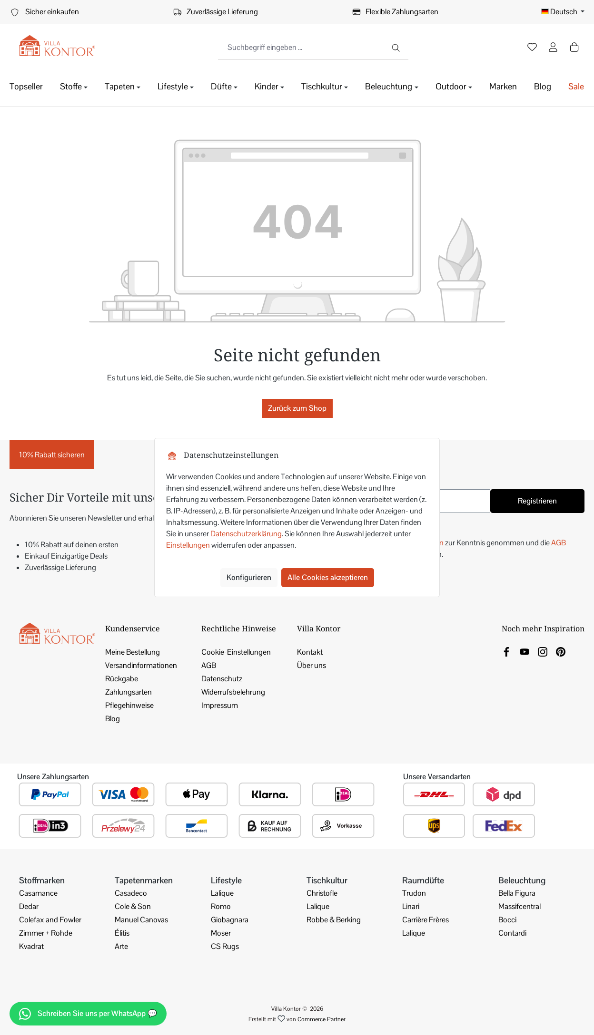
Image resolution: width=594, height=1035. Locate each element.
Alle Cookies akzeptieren (327, 577)
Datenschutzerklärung (246, 534)
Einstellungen (188, 545)
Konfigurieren (249, 577)
